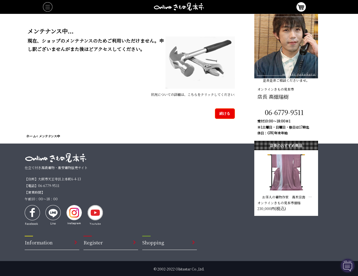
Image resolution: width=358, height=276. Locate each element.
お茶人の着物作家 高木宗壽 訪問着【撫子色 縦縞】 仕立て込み (287, 197)
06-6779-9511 (284, 112)
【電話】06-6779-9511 (42, 185)
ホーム (31, 136)
